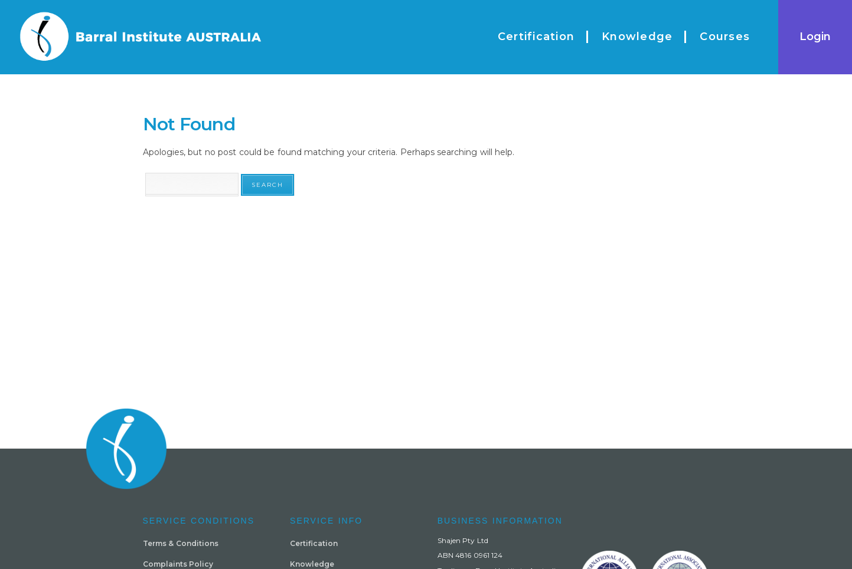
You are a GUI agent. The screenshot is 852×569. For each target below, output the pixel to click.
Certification (314, 543)
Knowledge (312, 564)
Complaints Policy (178, 564)
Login (815, 36)
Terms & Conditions (180, 543)
